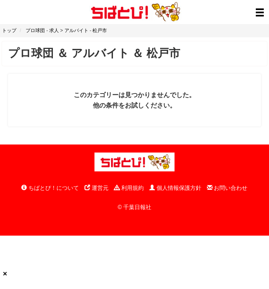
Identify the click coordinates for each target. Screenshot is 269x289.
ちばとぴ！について (50, 188)
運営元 (96, 188)
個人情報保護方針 (175, 188)
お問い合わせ (227, 188)
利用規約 (129, 188)
